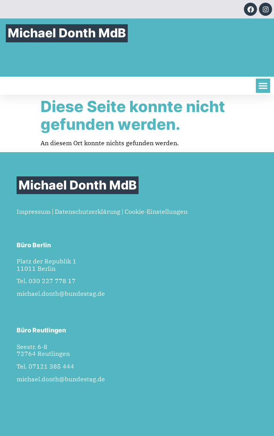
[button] (263, 86)
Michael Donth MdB (67, 32)
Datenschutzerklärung (87, 211)
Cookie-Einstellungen (156, 211)
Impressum (34, 211)
